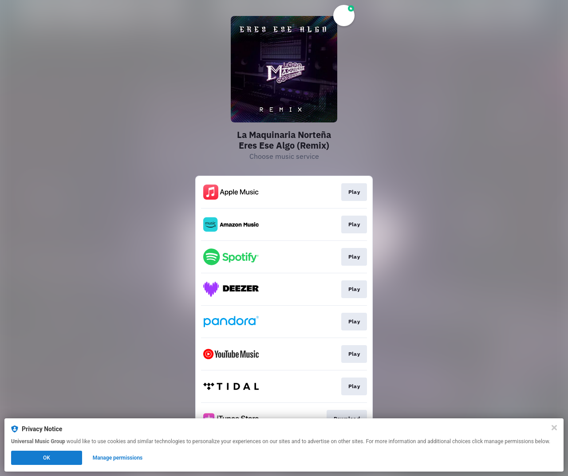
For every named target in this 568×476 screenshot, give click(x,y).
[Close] (554, 428)
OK (46, 458)
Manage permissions (118, 458)
